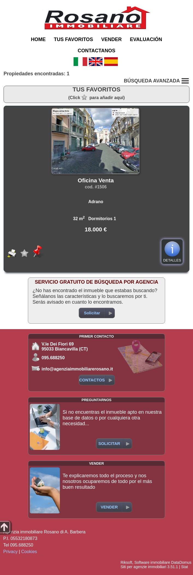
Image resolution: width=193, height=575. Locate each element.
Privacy (10, 551)
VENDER (111, 39)
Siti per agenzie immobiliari (143, 567)
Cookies (29, 551)
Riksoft (126, 562)
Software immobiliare (152, 562)
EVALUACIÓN (146, 39)
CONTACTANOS (96, 50)
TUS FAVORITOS (73, 39)
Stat (184, 567)
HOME (38, 39)
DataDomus (181, 562)
